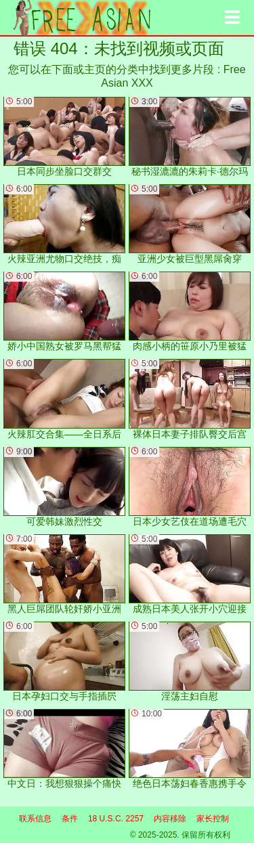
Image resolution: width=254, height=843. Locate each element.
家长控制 (212, 818)
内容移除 (170, 818)
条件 (70, 818)
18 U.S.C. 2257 (116, 818)
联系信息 (35, 818)
